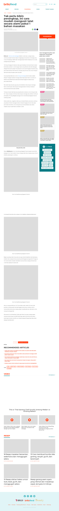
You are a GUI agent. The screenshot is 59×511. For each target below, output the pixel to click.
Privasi (28, 504)
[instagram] (51, 4)
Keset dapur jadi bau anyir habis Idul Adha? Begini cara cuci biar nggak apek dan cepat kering (50, 67)
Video (38, 9)
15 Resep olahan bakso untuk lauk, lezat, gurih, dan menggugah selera (16, 481)
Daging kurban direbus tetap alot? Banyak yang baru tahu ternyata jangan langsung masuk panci (50, 61)
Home (5, 12)
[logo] (10, 4)
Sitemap (49, 504)
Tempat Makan (49, 9)
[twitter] (31, 496)
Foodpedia (27, 9)
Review (17, 9)
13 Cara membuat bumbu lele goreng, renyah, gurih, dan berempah (42, 456)
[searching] (46, 4)
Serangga (9, 368)
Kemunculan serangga (14, 56)
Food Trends (35, 366)
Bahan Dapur (13, 366)
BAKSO (50, 165)
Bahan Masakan (21, 366)
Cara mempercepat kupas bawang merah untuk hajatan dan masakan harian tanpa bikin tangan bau (50, 86)
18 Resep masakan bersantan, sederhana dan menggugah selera (16, 456)
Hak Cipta (33, 504)
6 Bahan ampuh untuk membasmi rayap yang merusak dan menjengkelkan (21, 363)
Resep (7, 9)
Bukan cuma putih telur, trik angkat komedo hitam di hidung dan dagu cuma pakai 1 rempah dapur (47, 139)
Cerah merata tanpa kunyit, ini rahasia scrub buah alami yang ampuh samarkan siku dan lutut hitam (46, 126)
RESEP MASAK (47, 152)
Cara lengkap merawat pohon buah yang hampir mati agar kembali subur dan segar (47, 113)
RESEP (51, 162)
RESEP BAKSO (45, 162)
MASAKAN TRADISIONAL (47, 157)
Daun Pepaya (28, 366)
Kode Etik (39, 504)
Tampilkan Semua (23, 342)
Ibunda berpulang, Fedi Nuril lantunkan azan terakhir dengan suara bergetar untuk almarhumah (47, 100)
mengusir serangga (22, 75)
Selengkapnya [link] (51, 374)
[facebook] (49, 4)
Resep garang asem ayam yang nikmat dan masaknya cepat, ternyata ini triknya (42, 481)
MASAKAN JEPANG (47, 160)
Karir (44, 504)
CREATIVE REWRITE (47, 149)
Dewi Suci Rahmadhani (8, 28)
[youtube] (54, 4)
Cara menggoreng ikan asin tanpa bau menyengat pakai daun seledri (47, 54)
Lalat (8, 366)
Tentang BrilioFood (21, 504)
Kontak (13, 504)
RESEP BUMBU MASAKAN (47, 167)
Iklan (9, 504)
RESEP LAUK (45, 165)
